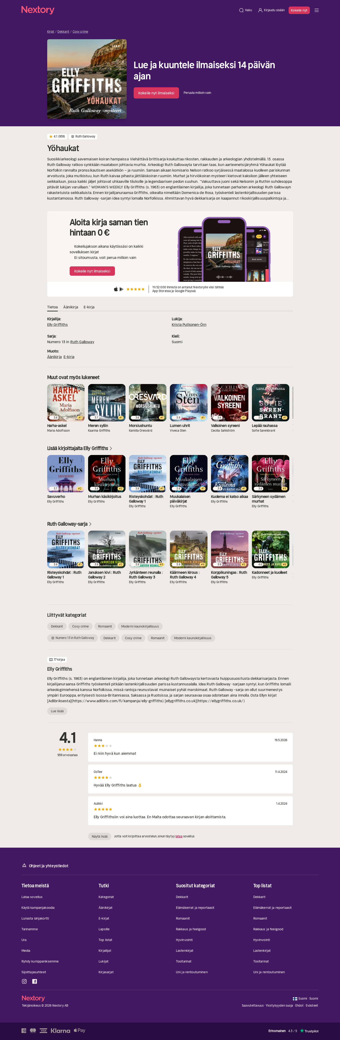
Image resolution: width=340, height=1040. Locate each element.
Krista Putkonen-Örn (189, 324)
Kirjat (50, 32)
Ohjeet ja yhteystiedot (44, 865)
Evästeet (312, 1006)
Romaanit (105, 626)
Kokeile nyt (299, 10)
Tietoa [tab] (52, 307)
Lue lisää (57, 711)
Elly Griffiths (57, 324)
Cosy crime (80, 32)
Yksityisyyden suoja (279, 1006)
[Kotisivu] (128, 10)
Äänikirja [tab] (70, 307)
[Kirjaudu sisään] (271, 10)
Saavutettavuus (253, 1006)
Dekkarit (63, 32)
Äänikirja (54, 356)
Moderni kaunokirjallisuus (140, 626)
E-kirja (69, 356)
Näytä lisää (99, 836)
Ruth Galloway (82, 341)
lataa (179, 836)
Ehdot (299, 1006)
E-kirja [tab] (89, 307)
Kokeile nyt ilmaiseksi (156, 93)
